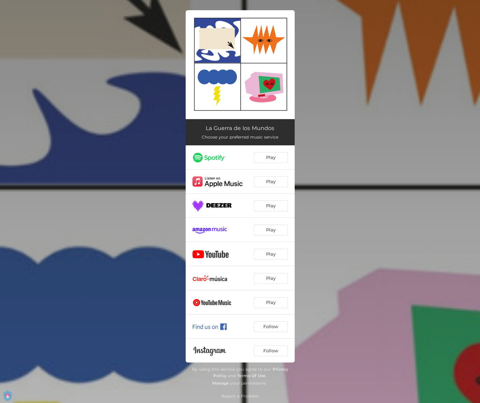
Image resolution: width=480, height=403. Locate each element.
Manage (220, 383)
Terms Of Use (251, 375)
